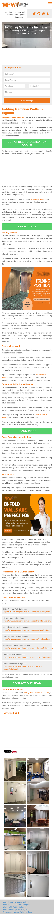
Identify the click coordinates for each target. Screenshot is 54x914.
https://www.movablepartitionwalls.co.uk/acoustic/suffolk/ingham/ (28, 630)
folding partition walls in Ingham (36, 693)
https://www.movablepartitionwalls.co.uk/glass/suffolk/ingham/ (27, 639)
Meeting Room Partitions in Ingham (16, 905)
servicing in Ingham (38, 199)
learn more (27, 431)
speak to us (27, 226)
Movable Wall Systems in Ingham (15, 902)
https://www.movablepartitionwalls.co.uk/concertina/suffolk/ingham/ (29, 657)
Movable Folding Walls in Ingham (15, 909)
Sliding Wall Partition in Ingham (15, 907)
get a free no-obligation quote (27, 143)
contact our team (27, 683)
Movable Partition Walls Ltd (13, 117)
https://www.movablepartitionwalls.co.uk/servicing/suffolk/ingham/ (28, 648)
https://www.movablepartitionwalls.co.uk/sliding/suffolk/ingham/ (27, 621)
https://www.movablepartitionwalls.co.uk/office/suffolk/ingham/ (27, 612)
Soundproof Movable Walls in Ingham (17, 912)
